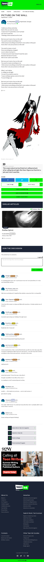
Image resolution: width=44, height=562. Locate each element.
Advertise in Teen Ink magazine (30, 498)
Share (3, 177)
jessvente (6, 233)
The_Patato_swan (10, 288)
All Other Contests (5, 540)
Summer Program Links (28, 535)
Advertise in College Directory (30, 502)
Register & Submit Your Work (29, 516)
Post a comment (22, 189)
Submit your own (22, 196)
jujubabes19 (8, 359)
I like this (14, 184)
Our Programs (4, 502)
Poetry (9, 11)
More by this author (12, 23)
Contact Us (3, 500)
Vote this (35, 184)
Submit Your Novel (27, 518)
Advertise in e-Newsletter (29, 508)
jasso (6, 370)
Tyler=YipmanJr (9, 299)
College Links (26, 538)
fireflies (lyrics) (7, 230)
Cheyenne (12, 21)
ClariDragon (8, 312)
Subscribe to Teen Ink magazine (30, 528)
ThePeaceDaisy (9, 334)
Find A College (14, 438)
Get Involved (26, 526)
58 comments (6, 238)
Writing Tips (26, 524)
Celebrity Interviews (5, 506)
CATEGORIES (22, 560)
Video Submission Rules (28, 522)
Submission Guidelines (28, 520)
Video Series (26, 544)
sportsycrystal (9, 345)
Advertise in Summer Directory (30, 504)
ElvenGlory (8, 323)
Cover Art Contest (5, 535)
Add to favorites (22, 193)
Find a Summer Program (16, 443)
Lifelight (7, 276)
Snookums (8, 386)
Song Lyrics (17, 11)
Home (2, 11)
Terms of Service (5, 512)
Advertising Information (28, 500)
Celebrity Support (5, 504)
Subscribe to (18, 428)
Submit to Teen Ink (15, 433)
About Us (3, 498)
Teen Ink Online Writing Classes (30, 540)
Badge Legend (26, 546)
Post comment (37, 269)
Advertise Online (27, 506)
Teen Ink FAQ (4, 508)
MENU (38, 4)
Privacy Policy (4, 510)
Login (40, 257)
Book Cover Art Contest (6, 538)
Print (3, 90)
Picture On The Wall (28, 11)
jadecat (7, 412)
